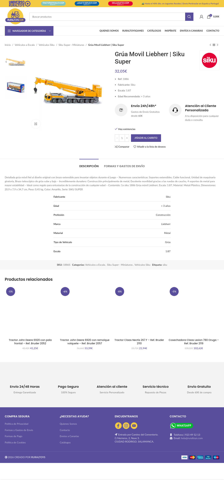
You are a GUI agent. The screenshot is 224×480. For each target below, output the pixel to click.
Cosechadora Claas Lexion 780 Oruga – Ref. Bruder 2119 (194, 341)
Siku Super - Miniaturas (71, 44)
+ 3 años (165, 205)
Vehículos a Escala (25, 44)
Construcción (163, 214)
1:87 (168, 251)
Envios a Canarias (69, 436)
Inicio (8, 44)
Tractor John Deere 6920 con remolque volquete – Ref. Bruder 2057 (85, 341)
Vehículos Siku (47, 44)
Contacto (65, 430)
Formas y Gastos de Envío (19, 430)
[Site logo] (15, 16)
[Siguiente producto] (217, 45)
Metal (167, 232)
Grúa (168, 242)
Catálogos (65, 442)
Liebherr (165, 223)
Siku (168, 196)
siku (165, 264)
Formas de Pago (13, 436)
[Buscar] (111, 17)
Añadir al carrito (146, 137)
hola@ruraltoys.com (192, 438)
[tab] (89, 164)
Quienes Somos (68, 423)
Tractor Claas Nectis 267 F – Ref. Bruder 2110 (139, 341)
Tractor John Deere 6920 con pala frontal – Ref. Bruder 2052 (30, 341)
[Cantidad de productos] (122, 138)
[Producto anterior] (210, 45)
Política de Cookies (15, 442)
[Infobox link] (140, 111)
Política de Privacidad (16, 423)
